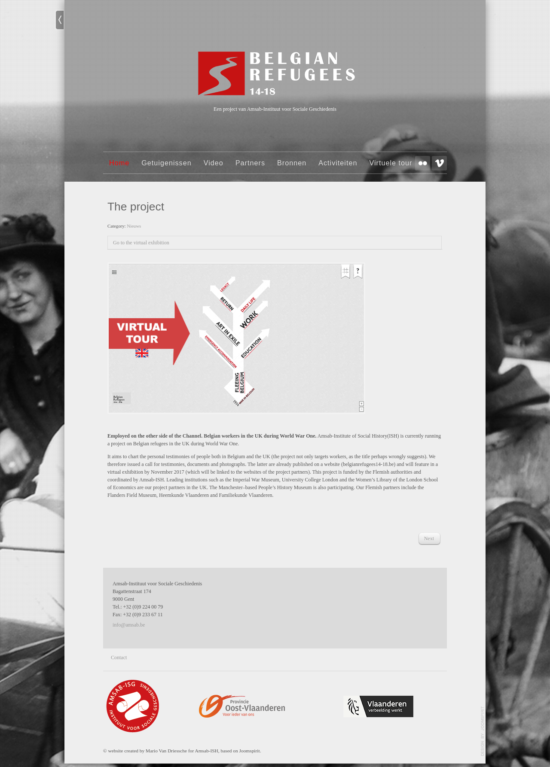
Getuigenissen (166, 163)
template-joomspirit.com (482, 731)
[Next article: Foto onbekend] (429, 539)
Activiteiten (337, 163)
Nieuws (134, 225)
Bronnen (291, 163)
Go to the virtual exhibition (141, 243)
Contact (119, 657)
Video (213, 163)
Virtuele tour (390, 163)
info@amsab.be (129, 625)
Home (119, 163)
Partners (250, 163)
